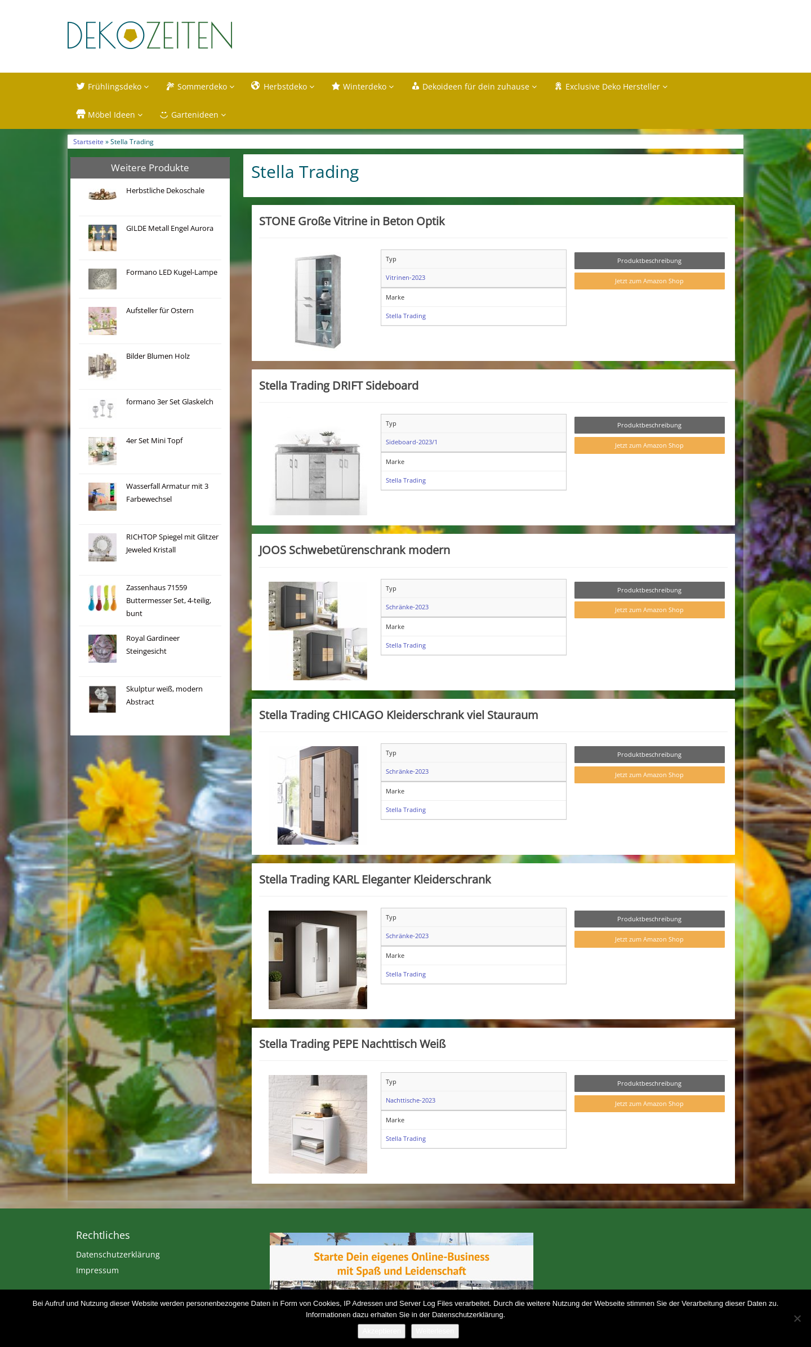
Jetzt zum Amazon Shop (649, 280)
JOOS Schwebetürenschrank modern (354, 549)
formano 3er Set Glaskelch (169, 402)
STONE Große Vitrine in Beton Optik (352, 221)
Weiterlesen (435, 1331)
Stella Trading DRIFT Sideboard (338, 385)
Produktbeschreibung (649, 260)
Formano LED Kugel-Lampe (171, 272)
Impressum (97, 1270)
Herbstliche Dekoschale (165, 190)
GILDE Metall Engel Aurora (169, 228)
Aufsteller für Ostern (160, 310)
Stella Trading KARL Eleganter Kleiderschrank (375, 879)
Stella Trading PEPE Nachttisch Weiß (352, 1043)
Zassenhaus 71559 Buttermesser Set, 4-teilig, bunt (168, 600)
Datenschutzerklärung (118, 1254)
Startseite (88, 141)
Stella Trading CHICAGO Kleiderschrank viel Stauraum (398, 714)
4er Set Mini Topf (154, 440)
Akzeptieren (381, 1331)
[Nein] (797, 1318)
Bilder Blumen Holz (158, 356)
